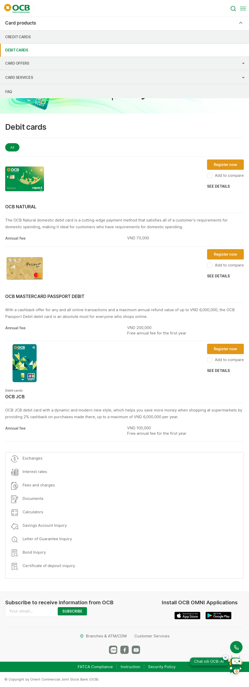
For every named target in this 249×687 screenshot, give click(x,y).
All (12, 147)
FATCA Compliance (95, 666)
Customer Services (152, 635)
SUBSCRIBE (72, 611)
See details (218, 186)
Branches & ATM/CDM (103, 635)
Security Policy (161, 666)
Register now (225, 164)
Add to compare (225, 175)
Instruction (130, 666)
